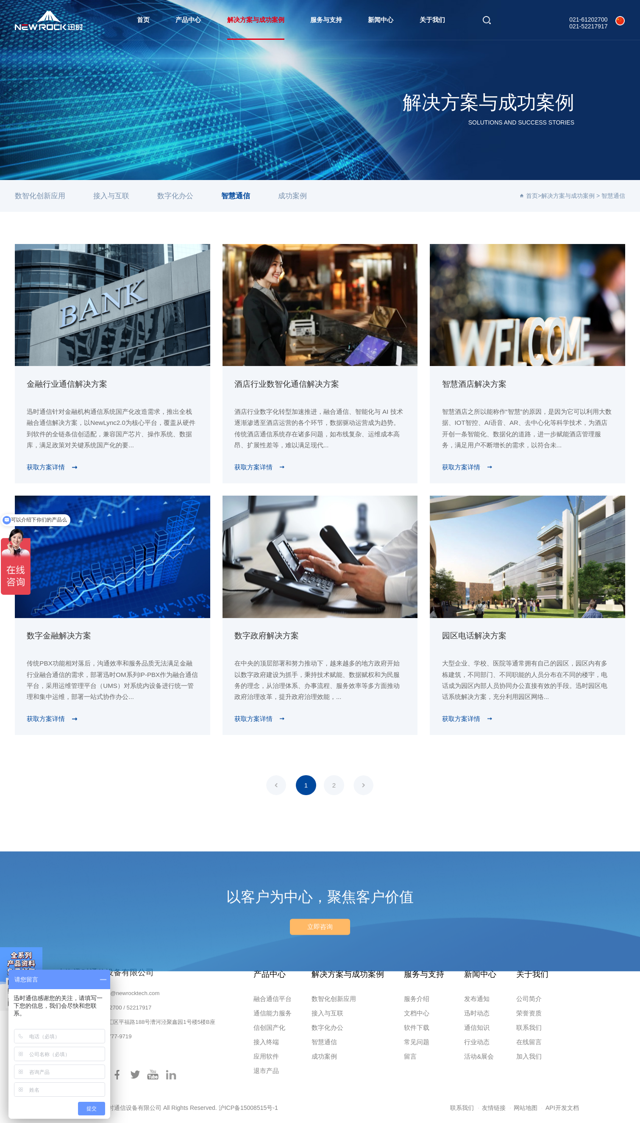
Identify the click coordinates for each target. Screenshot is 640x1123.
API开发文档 (562, 1107)
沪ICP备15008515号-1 (248, 1107)
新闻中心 (380, 19)
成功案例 (292, 196)
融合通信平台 (272, 998)
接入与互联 (111, 196)
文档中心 (416, 1013)
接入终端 (266, 1041)
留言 (410, 1056)
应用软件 (266, 1056)
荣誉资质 (529, 1013)
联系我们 (529, 1027)
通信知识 (477, 1027)
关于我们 (432, 19)
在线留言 (529, 1041)
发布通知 (477, 998)
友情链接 (494, 1107)
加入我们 (529, 1056)
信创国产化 (269, 1027)
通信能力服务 (272, 1013)
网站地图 (525, 1107)
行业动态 (477, 1041)
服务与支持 (326, 19)
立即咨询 (320, 965)
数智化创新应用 (40, 196)
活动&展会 (479, 1056)
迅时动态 (477, 1013)
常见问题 (416, 1041)
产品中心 (188, 19)
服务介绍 (416, 998)
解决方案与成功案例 (255, 19)
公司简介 (529, 998)
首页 (143, 19)
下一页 (363, 785)
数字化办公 (175, 196)
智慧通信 (235, 196)
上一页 (276, 785)
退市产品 (266, 1070)
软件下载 (416, 1027)
